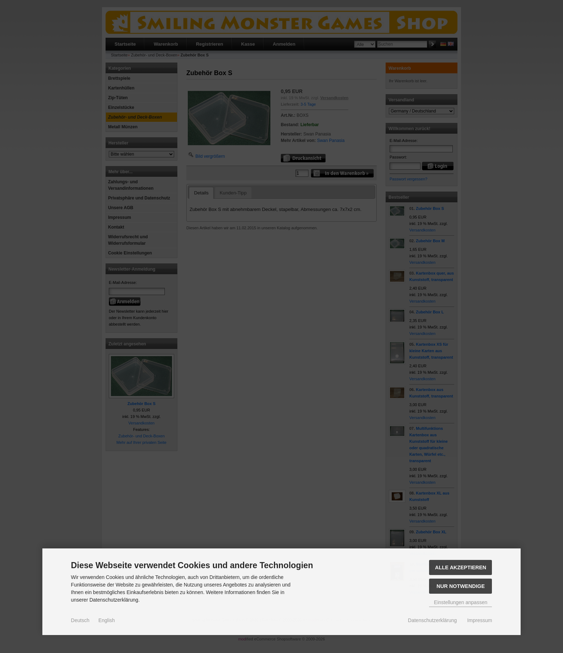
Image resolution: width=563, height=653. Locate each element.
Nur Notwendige (461, 586)
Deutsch (80, 620)
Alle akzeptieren (461, 567)
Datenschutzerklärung (432, 620)
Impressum (479, 620)
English (106, 620)
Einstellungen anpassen (461, 602)
